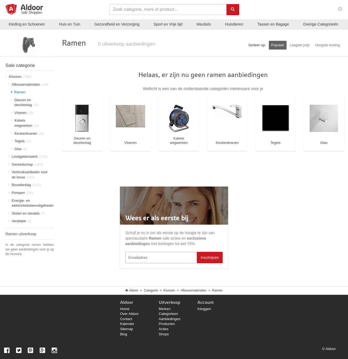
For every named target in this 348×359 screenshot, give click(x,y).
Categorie (151, 290)
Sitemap (126, 329)
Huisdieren (234, 24)
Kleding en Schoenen (27, 24)
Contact (126, 319)
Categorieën (320, 24)
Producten (167, 324)
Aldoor (133, 290)
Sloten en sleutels (26, 213)
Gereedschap (25, 164)
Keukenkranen (27, 133)
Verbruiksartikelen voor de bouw (28, 174)
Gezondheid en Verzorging (116, 24)
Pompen (20, 193)
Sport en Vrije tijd (168, 24)
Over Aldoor (129, 314)
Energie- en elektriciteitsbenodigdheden (31, 203)
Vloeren (22, 113)
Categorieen (168, 314)
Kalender (127, 324)
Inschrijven (210, 257)
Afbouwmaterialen (28, 84)
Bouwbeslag (24, 185)
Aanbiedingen (170, 319)
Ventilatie (19, 221)
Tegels (21, 141)
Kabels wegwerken (25, 123)
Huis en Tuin (69, 24)
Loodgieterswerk (28, 156)
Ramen (217, 290)
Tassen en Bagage (273, 24)
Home (125, 309)
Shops (164, 334)
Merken (164, 309)
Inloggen (204, 309)
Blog (123, 334)
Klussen (19, 77)
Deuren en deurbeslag (25, 102)
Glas (19, 149)
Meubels (204, 24)
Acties (163, 329)
